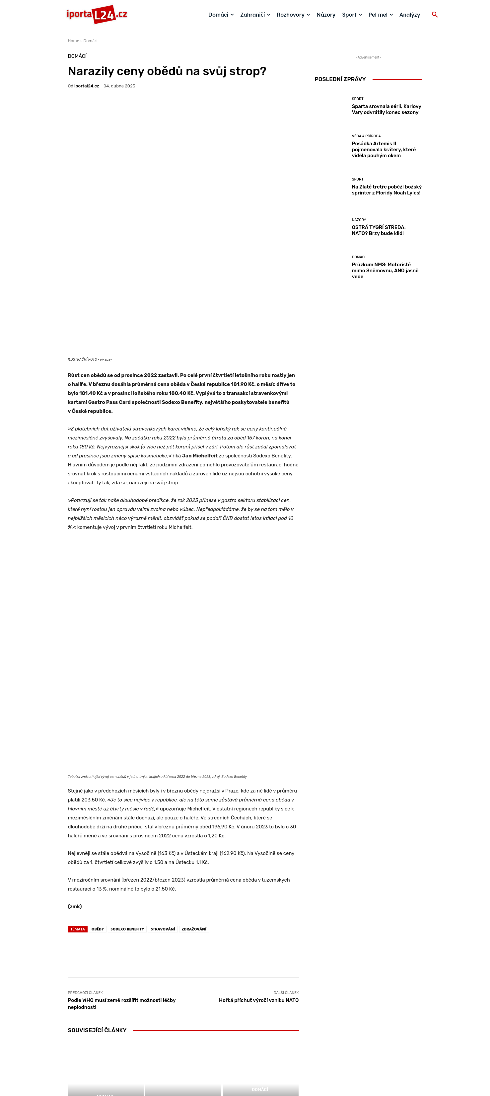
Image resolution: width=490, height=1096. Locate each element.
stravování (163, 763)
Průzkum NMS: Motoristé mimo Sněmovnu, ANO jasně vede (385, 271)
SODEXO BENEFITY (127, 763)
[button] (435, 15)
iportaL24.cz (86, 86)
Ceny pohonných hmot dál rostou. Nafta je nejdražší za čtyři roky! (105, 952)
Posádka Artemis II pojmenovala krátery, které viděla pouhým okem (384, 150)
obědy (98, 763)
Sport (358, 99)
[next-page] (83, 977)
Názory (182, 950)
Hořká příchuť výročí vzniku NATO (259, 834)
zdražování (194, 763)
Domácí (90, 41)
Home (73, 41)
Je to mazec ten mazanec (183, 958)
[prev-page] (72, 977)
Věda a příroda (366, 136)
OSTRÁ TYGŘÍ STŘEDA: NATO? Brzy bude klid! (379, 230)
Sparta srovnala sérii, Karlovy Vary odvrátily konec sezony (387, 109)
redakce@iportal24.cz (256, 1044)
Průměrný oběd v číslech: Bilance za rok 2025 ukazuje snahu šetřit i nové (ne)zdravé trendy (261, 949)
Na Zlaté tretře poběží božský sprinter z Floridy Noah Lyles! (387, 190)
